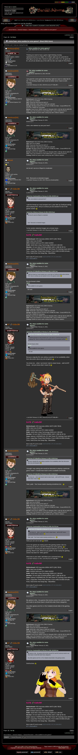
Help (30, 25)
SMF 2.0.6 (17, 746)
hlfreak (10, 160)
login (9, 6)
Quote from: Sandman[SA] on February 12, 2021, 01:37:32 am (42, 526)
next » (72, 35)
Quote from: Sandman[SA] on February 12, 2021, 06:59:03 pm (42, 650)
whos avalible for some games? (48, 29)
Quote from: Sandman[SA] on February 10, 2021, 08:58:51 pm (42, 196)
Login (47, 25)
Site (57, 25)
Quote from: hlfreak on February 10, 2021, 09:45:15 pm (41, 212)
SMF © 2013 (24, 746)
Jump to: (6, 737)
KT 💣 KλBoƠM (13, 189)
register (14, 6)
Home (27, 25)
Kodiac (47, 20)
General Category (22, 29)
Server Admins (12, 29)
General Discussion (34, 29)
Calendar (42, 25)
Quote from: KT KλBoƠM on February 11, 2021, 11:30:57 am (42, 271)
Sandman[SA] (12, 71)
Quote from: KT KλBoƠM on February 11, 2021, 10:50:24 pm (42, 458)
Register (52, 25)
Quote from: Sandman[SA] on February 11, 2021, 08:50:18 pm (42, 331)
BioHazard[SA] (13, 49)
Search (35, 25)
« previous (67, 35)
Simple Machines (32, 746)
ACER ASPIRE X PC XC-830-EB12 (52, 256)
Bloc (68, 747)
